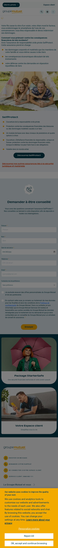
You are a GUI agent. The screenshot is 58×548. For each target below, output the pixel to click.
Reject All (29, 536)
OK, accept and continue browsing (29, 543)
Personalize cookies (29, 528)
